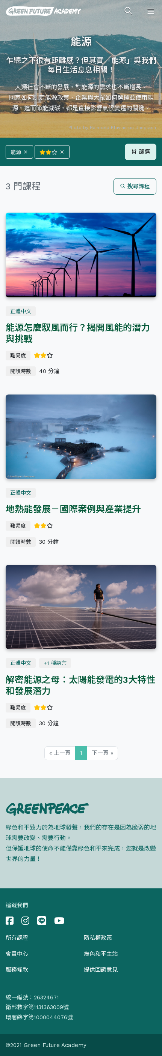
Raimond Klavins (108, 127)
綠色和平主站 (101, 954)
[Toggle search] (128, 11)
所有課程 (17, 937)
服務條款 (17, 969)
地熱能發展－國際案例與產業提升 (73, 509)
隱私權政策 (98, 937)
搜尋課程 (135, 186)
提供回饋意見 (101, 969)
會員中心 (17, 954)
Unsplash (145, 127)
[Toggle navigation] (150, 11)
